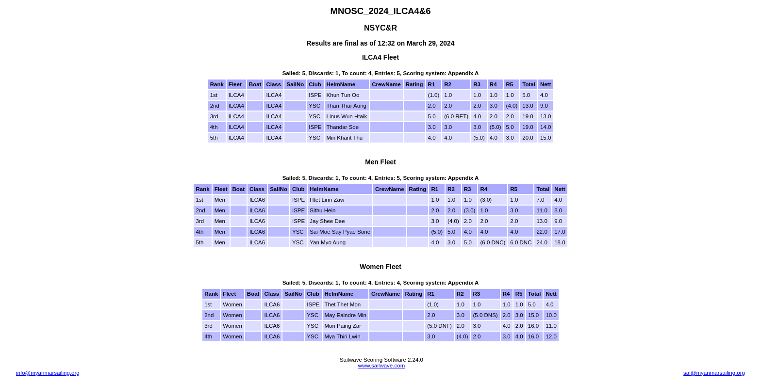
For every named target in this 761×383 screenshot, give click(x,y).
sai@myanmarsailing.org (714, 373)
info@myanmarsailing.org (48, 373)
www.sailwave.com (381, 365)
